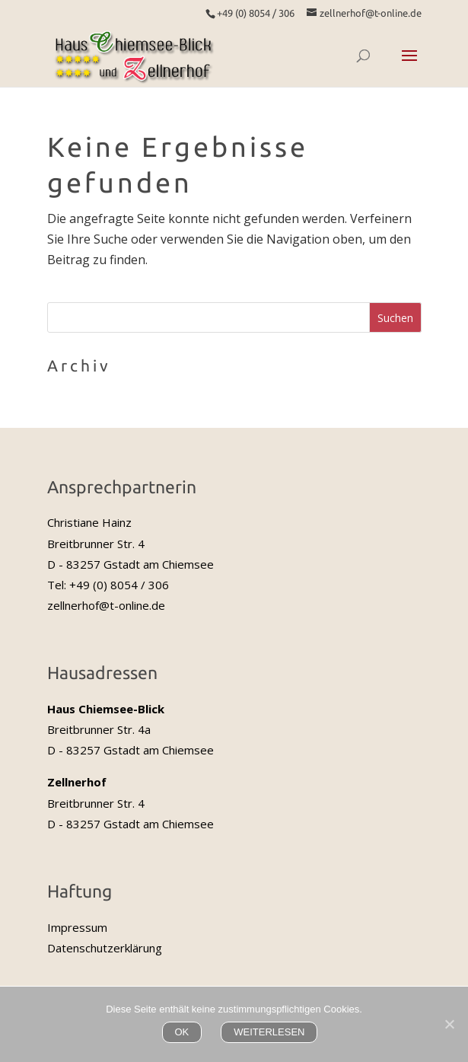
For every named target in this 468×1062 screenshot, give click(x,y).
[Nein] (449, 1024)
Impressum (77, 927)
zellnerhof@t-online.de (106, 605)
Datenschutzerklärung (104, 947)
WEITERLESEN (269, 1032)
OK (182, 1032)
